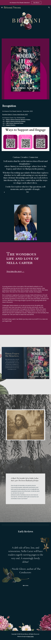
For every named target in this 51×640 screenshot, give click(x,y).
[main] (25, 106)
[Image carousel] (25, 562)
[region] (25, 2)
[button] (2, 7)
